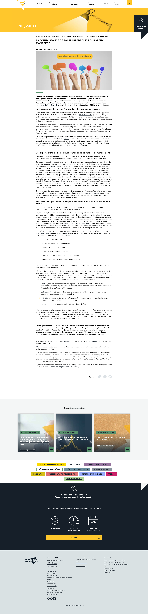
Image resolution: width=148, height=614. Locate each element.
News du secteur (101, 469)
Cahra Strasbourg (52, 575)
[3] (66, 233)
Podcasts (37, 474)
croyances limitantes (91, 193)
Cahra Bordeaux (52, 594)
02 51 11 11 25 (53, 566)
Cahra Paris (50, 581)
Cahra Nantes (51, 583)
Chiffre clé (75, 465)
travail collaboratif (85, 115)
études (66, 139)
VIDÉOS (111, 474)
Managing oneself (42, 233)
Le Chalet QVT (93, 341)
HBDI (45, 298)
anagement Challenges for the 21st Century (62, 367)
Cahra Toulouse (52, 571)
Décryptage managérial (49, 469)
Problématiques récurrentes (62, 474)
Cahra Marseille (52, 586)
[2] (69, 168)
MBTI (45, 284)
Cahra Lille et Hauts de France (56, 590)
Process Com (48, 292)
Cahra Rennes (51, 573)
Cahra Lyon (50, 588)
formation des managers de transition (77, 223)
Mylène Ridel (67, 341)
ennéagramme (47, 304)
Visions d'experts (74, 479)
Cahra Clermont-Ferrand (54, 592)
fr (129, 3)
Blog (77, 561)
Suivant (86, 537)
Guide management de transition (86, 559)
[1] (56, 105)
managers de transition (45, 105)
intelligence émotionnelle (57, 166)
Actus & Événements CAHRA (52, 465)
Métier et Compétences (77, 469)
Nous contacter (80, 566)
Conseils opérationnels (98, 465)
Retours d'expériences (92, 474)
